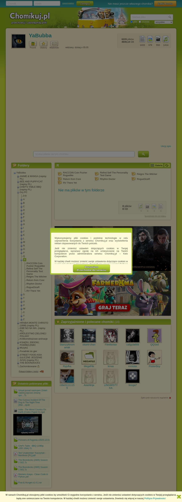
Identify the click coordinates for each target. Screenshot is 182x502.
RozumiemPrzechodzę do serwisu (91, 268)
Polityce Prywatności (155, 498)
